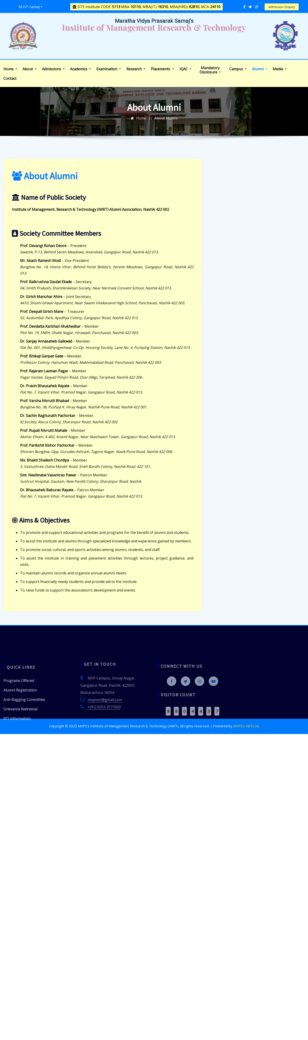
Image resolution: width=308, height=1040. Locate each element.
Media (280, 69)
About (29, 69)
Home (10, 69)
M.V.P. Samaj (29, 6)
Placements (162, 69)
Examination (108, 69)
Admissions (53, 69)
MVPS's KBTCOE (246, 726)
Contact (9, 78)
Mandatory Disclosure (210, 70)
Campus (238, 69)
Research (135, 69)
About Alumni (165, 123)
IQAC (185, 69)
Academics (80, 69)
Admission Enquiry (281, 7)
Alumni (259, 69)
